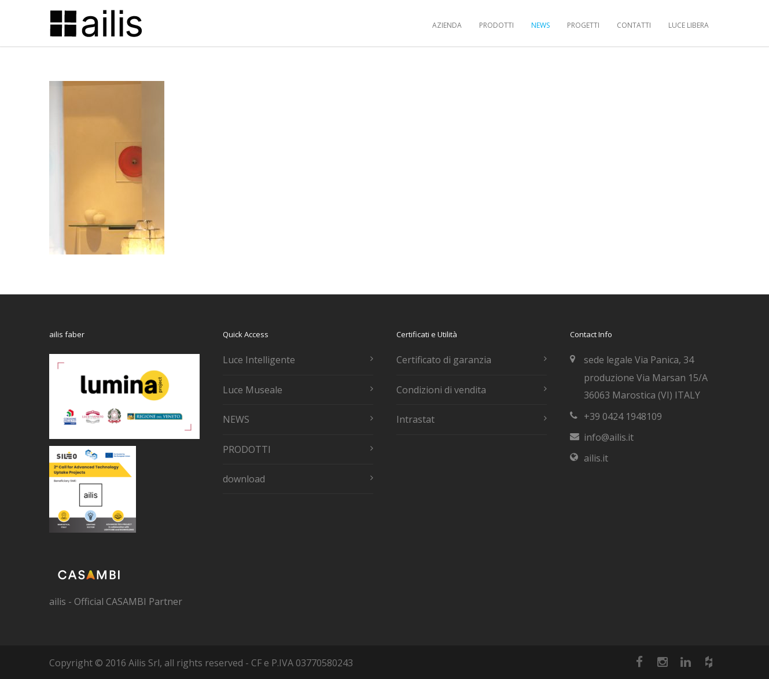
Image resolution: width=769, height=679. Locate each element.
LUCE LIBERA (688, 25)
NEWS (540, 25)
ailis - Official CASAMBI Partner (115, 601)
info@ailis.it (609, 437)
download (244, 479)
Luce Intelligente (259, 359)
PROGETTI (583, 25)
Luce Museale (252, 389)
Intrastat (415, 419)
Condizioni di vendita (441, 389)
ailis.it (596, 458)
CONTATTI (634, 25)
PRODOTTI (496, 25)
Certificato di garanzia (443, 359)
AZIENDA (447, 25)
